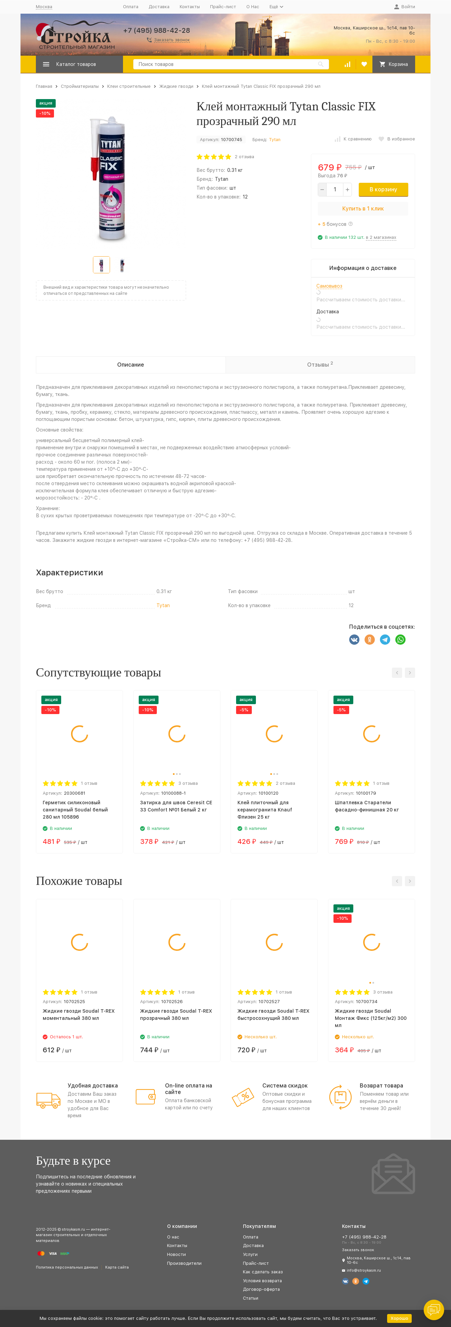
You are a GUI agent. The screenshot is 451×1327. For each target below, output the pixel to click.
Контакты (190, 6)
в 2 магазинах (381, 237)
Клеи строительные (129, 86)
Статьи (250, 1298)
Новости (176, 1254)
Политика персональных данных (67, 1267)
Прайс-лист (223, 6)
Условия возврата (262, 1280)
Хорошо (399, 1318)
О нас (173, 1237)
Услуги (250, 1254)
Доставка (159, 6)
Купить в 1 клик (363, 208)
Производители (184, 1263)
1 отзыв (89, 783)
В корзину (383, 189)
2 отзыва (244, 156)
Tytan (275, 139)
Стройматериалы (80, 86)
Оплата (130, 6)
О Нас (252, 6)
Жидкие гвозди (176, 86)
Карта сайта (117, 1267)
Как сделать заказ (263, 1271)
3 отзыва (188, 783)
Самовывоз (329, 286)
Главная (44, 86)
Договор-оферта (261, 1289)
